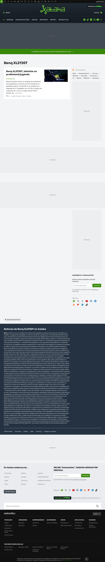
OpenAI (79, 78)
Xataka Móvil (8, 525)
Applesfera (7, 528)
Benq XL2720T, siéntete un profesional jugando (21, 72)
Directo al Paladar (52, 523)
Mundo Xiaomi (8, 535)
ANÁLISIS (10, 19)
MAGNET (53, 19)
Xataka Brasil (8, 550)
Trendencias (78, 523)
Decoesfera (78, 525)
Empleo (23, 484)
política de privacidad (79, 479)
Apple (32, 431)
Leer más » (18, 93)
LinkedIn (82, 304)
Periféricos (10, 79)
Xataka (52, 9)
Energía (23, 477)
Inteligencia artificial (50, 431)
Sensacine (36, 523)
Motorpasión (64, 523)
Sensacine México (38, 547)
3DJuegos (21, 523)
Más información (67, 560)
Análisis (25, 431)
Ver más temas (10, 491)
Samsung (39, 431)
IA (73, 78)
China (74, 73)
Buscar (97, 506)
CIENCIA (34, 19)
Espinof (35, 525)
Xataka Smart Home (8, 531)
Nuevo (96, 12)
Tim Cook (95, 73)
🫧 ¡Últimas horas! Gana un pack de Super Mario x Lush (51, 51)
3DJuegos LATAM (23, 547)
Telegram (91, 19)
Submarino (95, 78)
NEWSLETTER (63, 19)
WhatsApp (84, 19)
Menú (8, 12)
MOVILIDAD (44, 19)
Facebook (82, 300)
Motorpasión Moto (66, 525)
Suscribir (96, 285)
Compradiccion (79, 528)
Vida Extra (21, 525)
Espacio (40, 473)
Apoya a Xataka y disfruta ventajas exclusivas (85, 498)
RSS (73, 304)
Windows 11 (41, 484)
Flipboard (78, 304)
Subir (95, 514)
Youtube (98, 19)
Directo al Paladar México (52, 547)
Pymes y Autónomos (92, 526)
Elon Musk (84, 76)
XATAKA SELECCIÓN (22, 19)
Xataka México (8, 547)
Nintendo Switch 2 (84, 73)
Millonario (87, 78)
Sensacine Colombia (36, 550)
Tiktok (88, 19)
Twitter (101, 19)
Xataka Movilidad (43, 477)
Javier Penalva (16, 96)
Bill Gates (75, 76)
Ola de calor (93, 76)
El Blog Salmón (93, 523)
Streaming (18, 431)
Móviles (6, 477)
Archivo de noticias (13, 320)
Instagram (94, 19)
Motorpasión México (64, 547)
